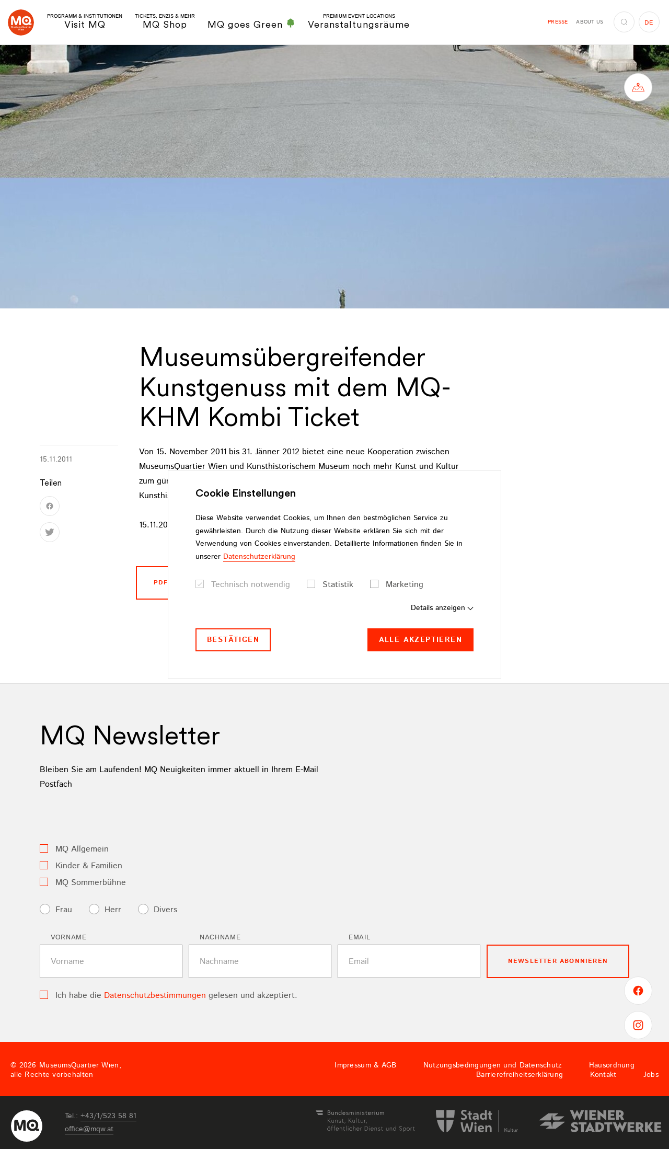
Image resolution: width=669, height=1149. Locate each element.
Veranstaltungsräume (359, 22)
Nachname (220, 938)
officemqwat (89, 1129)
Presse (558, 22)
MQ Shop (165, 22)
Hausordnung (612, 1065)
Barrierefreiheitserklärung (519, 1074)
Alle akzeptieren (420, 640)
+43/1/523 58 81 (108, 1116)
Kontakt (603, 1074)
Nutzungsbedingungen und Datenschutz (492, 1065)
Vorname (69, 938)
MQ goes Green (251, 24)
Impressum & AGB (365, 1065)
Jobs (651, 1074)
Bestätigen (233, 640)
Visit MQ (84, 22)
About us (589, 22)
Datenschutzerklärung (259, 556)
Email (359, 938)
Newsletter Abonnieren (558, 961)
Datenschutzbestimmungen (155, 996)
